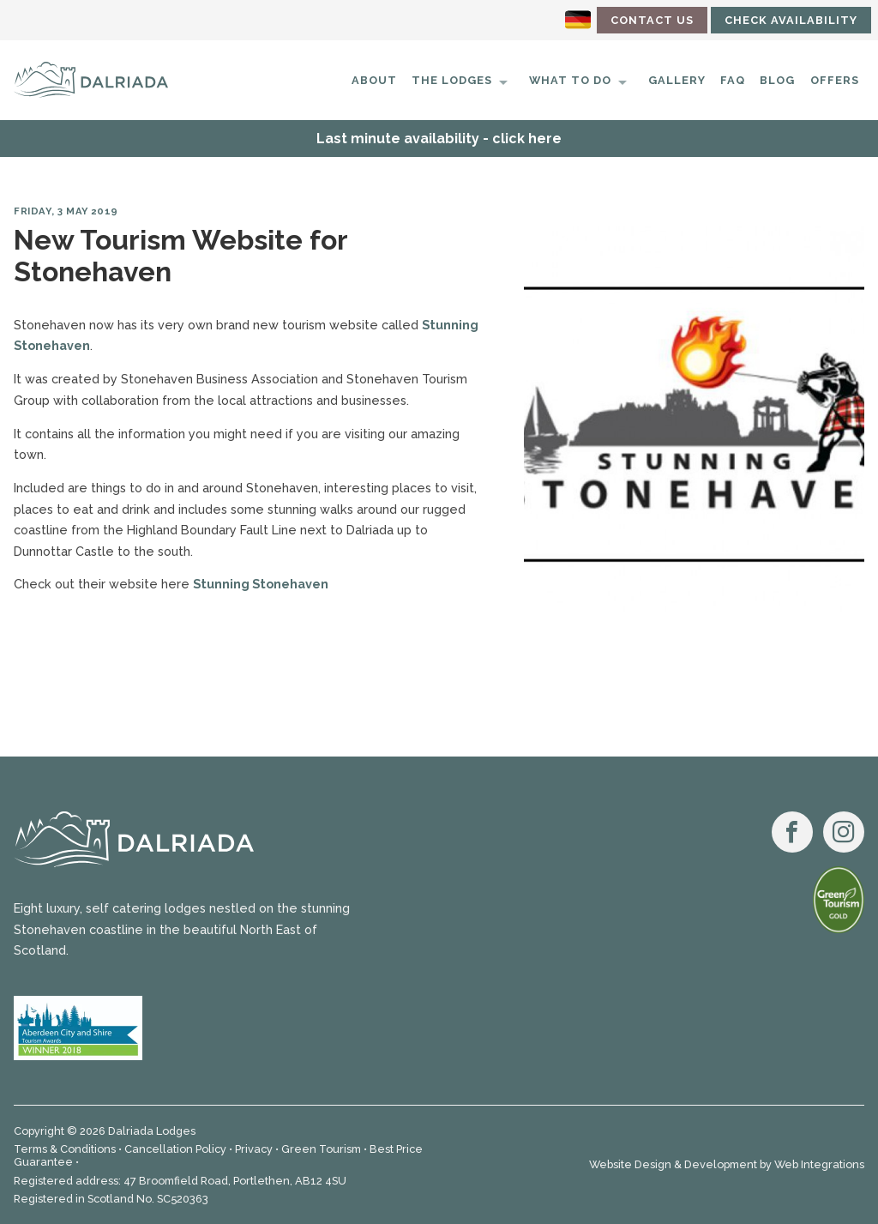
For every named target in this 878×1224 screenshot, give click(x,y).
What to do (570, 80)
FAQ (732, 80)
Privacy (254, 1149)
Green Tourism (321, 1149)
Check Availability (791, 20)
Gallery (677, 80)
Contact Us (652, 20)
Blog (777, 80)
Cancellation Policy (175, 1149)
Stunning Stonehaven (260, 583)
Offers (834, 80)
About (374, 80)
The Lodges (452, 80)
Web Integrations (819, 1164)
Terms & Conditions (65, 1149)
